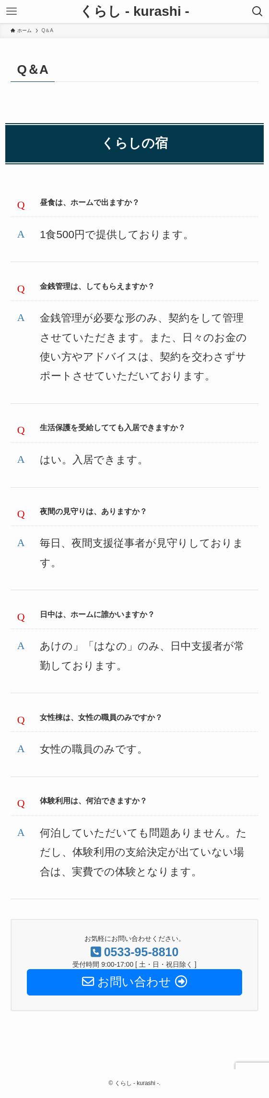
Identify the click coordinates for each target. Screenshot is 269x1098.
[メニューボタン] (11, 11)
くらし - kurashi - (134, 11)
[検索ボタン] (257, 11)
